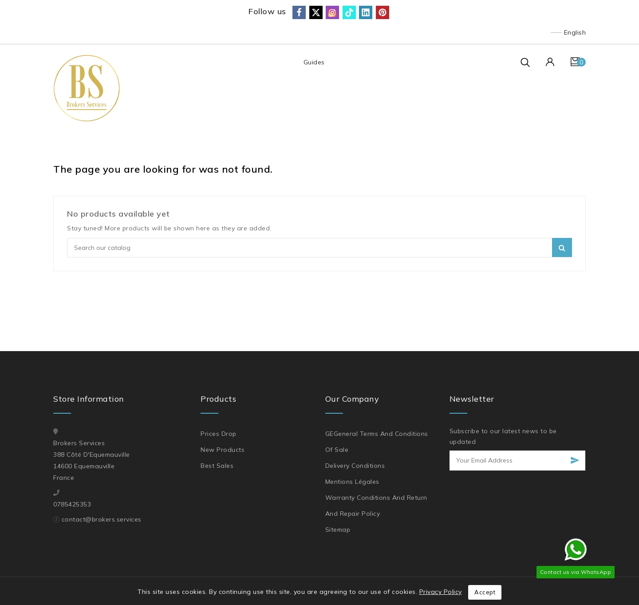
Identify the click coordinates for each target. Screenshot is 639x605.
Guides (313, 62)
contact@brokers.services (102, 519)
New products (223, 450)
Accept (484, 592)
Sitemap (338, 530)
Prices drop (219, 434)
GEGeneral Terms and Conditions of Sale (376, 442)
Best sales (217, 466)
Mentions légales (352, 482)
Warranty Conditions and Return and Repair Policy (376, 506)
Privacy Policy (440, 592)
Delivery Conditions (355, 466)
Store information (88, 399)
